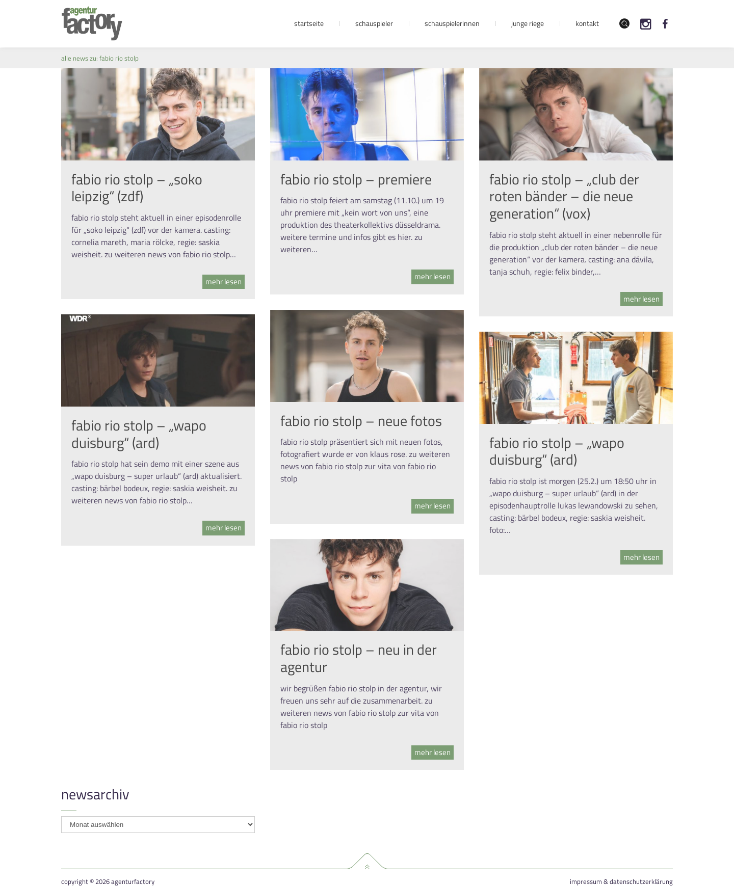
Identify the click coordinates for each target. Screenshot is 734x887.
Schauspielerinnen (452, 23)
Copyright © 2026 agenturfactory (107, 881)
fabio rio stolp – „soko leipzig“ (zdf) (136, 187)
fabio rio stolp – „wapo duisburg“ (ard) (138, 433)
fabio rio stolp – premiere (356, 179)
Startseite (309, 23)
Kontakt (587, 23)
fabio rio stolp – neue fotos (361, 421)
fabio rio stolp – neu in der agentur (358, 658)
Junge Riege (527, 23)
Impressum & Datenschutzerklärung (621, 881)
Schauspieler (374, 23)
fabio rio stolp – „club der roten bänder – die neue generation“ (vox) (564, 196)
